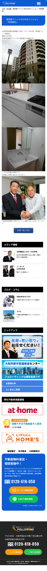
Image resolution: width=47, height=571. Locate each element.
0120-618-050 (23, 481)
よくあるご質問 (13, 389)
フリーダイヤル (38, 5)
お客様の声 (11, 383)
